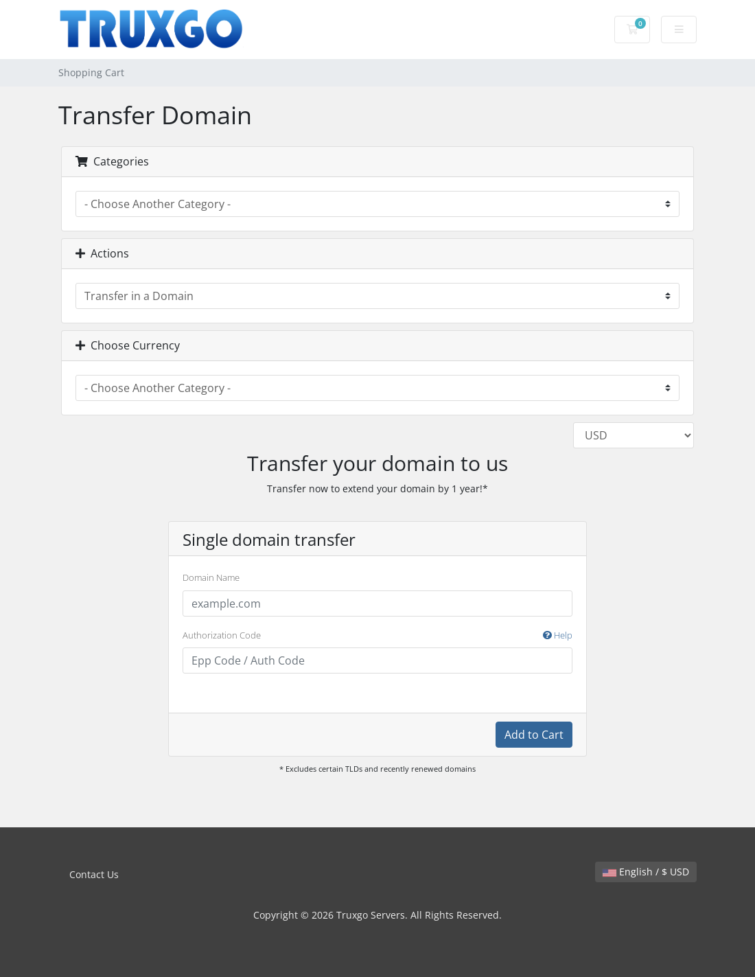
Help (557, 635)
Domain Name (211, 577)
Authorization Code (377, 636)
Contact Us (94, 874)
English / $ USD (646, 871)
